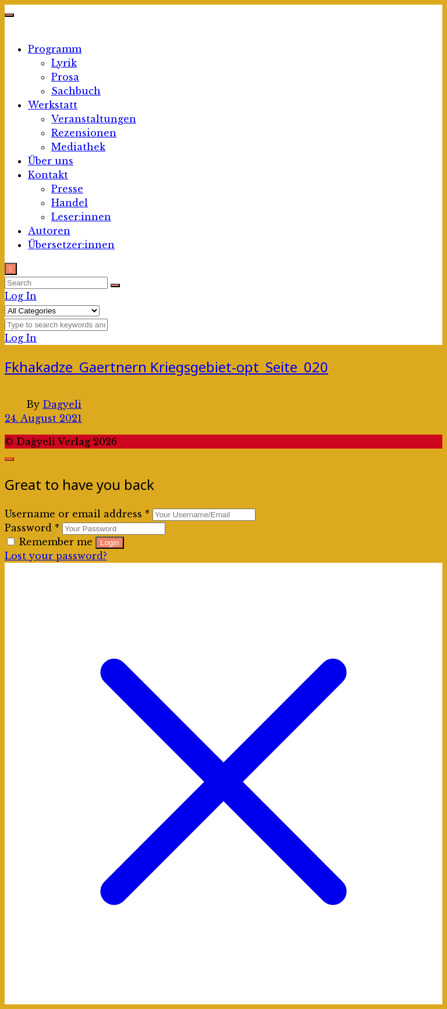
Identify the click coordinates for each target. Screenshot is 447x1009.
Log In (21, 296)
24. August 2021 (43, 418)
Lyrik (64, 63)
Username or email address (77, 514)
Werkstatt (52, 105)
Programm (54, 49)
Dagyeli (61, 404)
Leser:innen (81, 217)
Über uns (50, 161)
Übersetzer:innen (71, 245)
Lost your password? (56, 556)
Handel (69, 203)
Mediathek (78, 147)
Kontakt (48, 175)
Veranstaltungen (93, 119)
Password (32, 528)
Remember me (51, 542)
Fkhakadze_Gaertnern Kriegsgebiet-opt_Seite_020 (166, 366)
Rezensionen (83, 133)
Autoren (49, 231)
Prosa (65, 77)
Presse (67, 189)
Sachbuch (76, 91)
